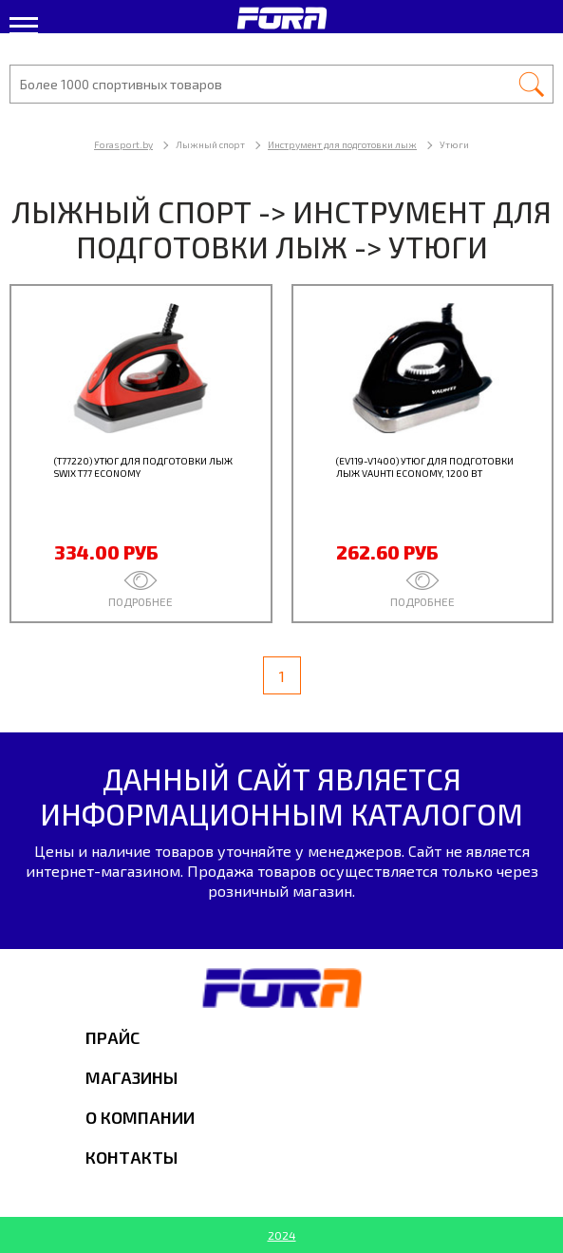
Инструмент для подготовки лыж (342, 144)
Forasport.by (123, 144)
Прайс (112, 1037)
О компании (140, 1117)
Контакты (131, 1157)
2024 (282, 1235)
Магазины (131, 1077)
